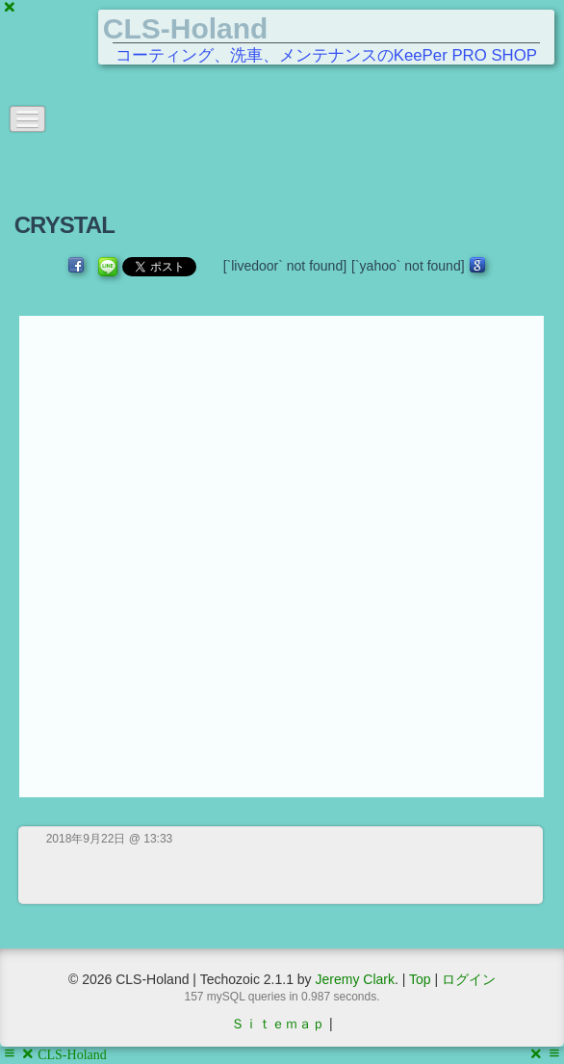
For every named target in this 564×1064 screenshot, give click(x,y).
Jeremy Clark (354, 979)
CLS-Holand (186, 28)
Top (420, 979)
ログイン (469, 979)
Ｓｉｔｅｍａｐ (278, 1023)
